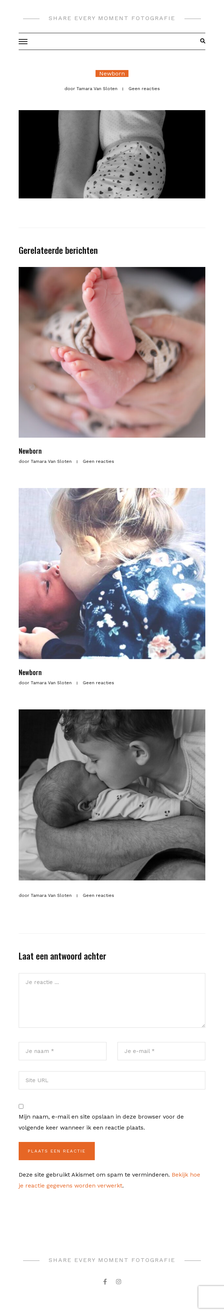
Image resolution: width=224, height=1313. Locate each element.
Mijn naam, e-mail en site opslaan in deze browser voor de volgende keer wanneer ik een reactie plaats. (101, 1122)
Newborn (112, 73)
